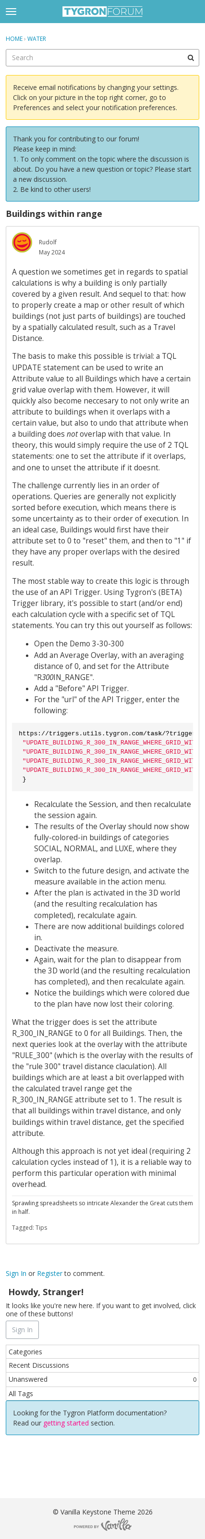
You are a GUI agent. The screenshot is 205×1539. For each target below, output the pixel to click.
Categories (25, 1351)
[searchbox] (102, 57)
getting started (67, 1422)
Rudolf (48, 242)
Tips (41, 1228)
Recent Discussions (39, 1365)
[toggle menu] (11, 11)
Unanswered (102, 1379)
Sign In (16, 1273)
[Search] (190, 57)
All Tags (21, 1393)
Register (49, 1273)
